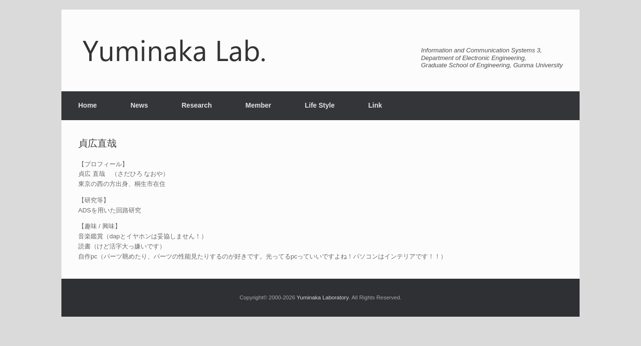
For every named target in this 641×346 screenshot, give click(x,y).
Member (259, 105)
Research (196, 105)
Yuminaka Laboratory (323, 297)
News (139, 105)
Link (375, 105)
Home (87, 105)
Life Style (319, 105)
